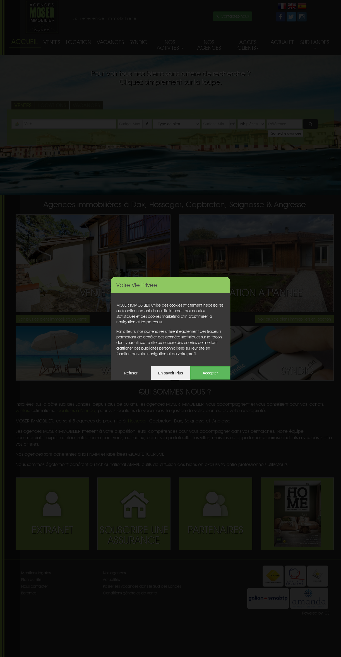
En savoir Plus (170, 373)
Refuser (131, 373)
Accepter (210, 373)
